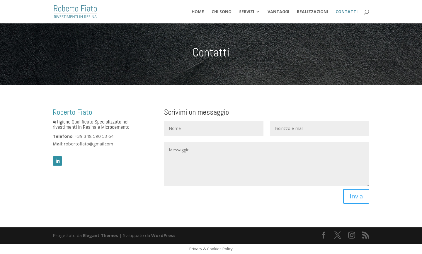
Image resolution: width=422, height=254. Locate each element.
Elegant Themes (100, 235)
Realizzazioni (312, 12)
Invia (356, 196)
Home (198, 12)
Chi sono (222, 12)
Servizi (246, 12)
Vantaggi (278, 12)
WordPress (163, 235)
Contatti (347, 12)
